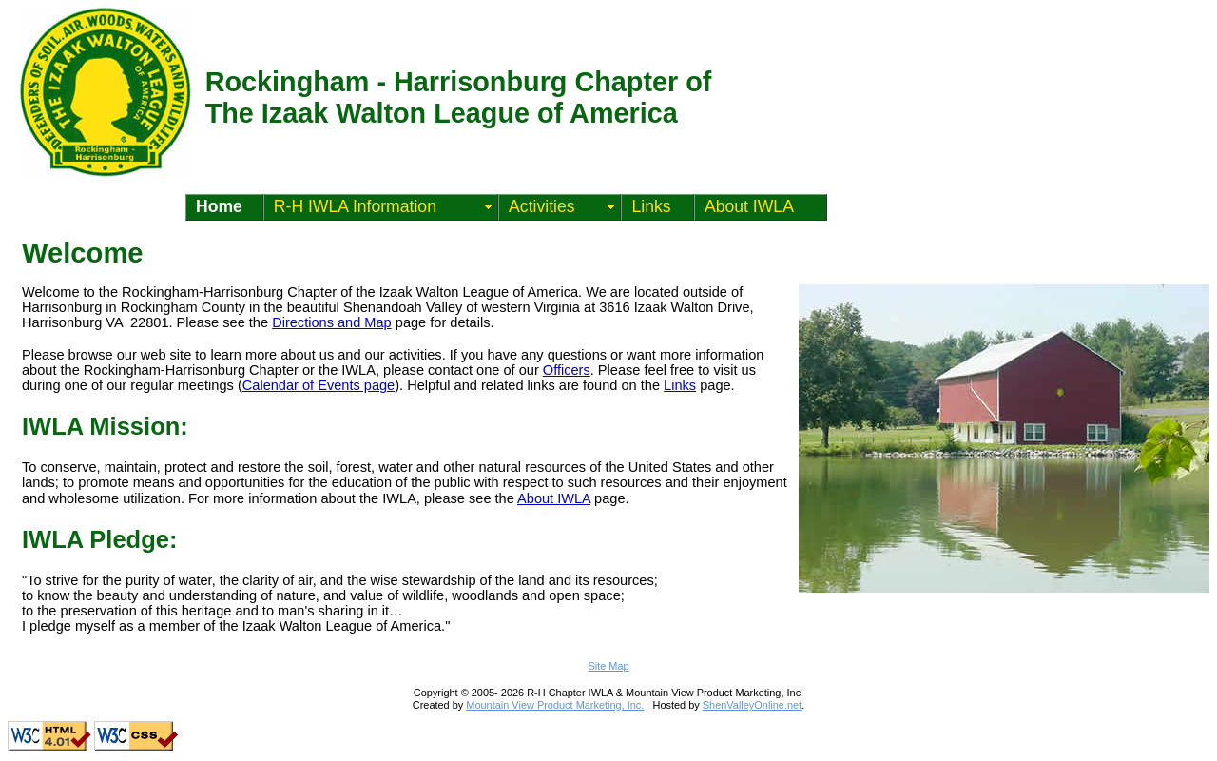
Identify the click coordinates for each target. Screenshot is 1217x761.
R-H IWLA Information (355, 206)
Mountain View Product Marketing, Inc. (555, 705)
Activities (541, 206)
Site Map (608, 666)
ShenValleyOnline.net (752, 705)
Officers (566, 370)
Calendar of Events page (318, 385)
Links (650, 206)
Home (219, 206)
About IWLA (749, 206)
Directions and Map (332, 322)
